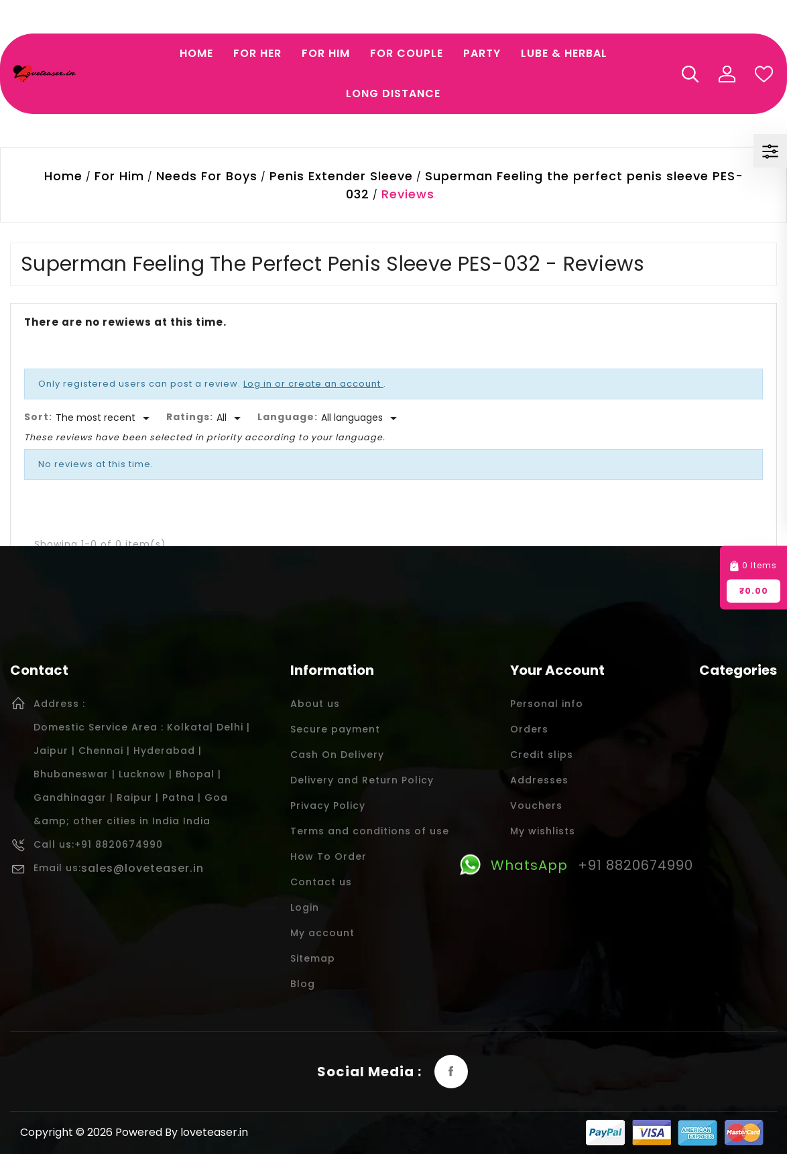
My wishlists (542, 831)
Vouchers (536, 805)
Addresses (539, 780)
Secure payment (335, 729)
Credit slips (541, 754)
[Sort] (105, 418)
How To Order (328, 856)
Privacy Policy (327, 805)
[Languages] (361, 418)
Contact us (321, 882)
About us (315, 703)
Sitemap (312, 958)
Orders (529, 729)
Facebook (451, 1071)
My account (322, 933)
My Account (726, 73)
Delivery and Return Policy (362, 780)
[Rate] (231, 418)
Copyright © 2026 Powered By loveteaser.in (134, 1132)
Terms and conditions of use (369, 831)
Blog (302, 983)
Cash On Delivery (337, 754)
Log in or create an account (313, 383)
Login (304, 907)
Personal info (546, 703)
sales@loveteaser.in (142, 868)
